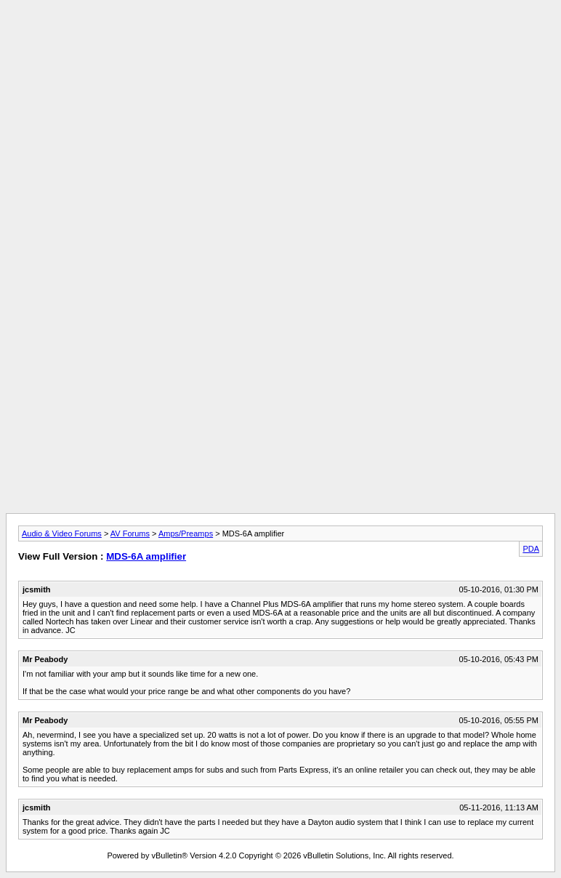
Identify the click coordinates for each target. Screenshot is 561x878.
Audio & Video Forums (62, 533)
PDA (530, 548)
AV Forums (130, 533)
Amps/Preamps (185, 533)
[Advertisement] (280, 38)
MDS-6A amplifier (146, 556)
